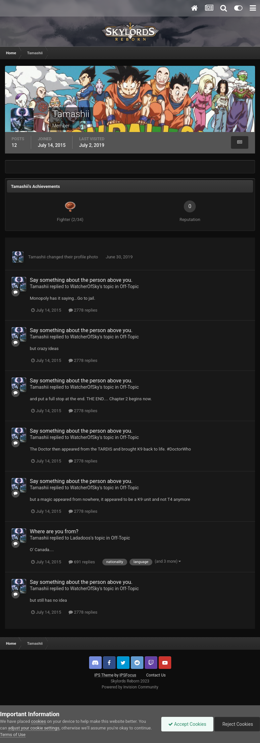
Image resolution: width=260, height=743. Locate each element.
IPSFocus (128, 675)
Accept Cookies (187, 724)
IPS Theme (104, 675)
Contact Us (156, 675)
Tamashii (37, 256)
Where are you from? (54, 531)
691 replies (82, 561)
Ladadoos (80, 538)
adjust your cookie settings (33, 727)
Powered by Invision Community (130, 687)
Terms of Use (13, 734)
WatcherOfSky (84, 286)
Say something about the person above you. (81, 280)
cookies (38, 721)
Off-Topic (129, 286)
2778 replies (83, 310)
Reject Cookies (237, 724)
